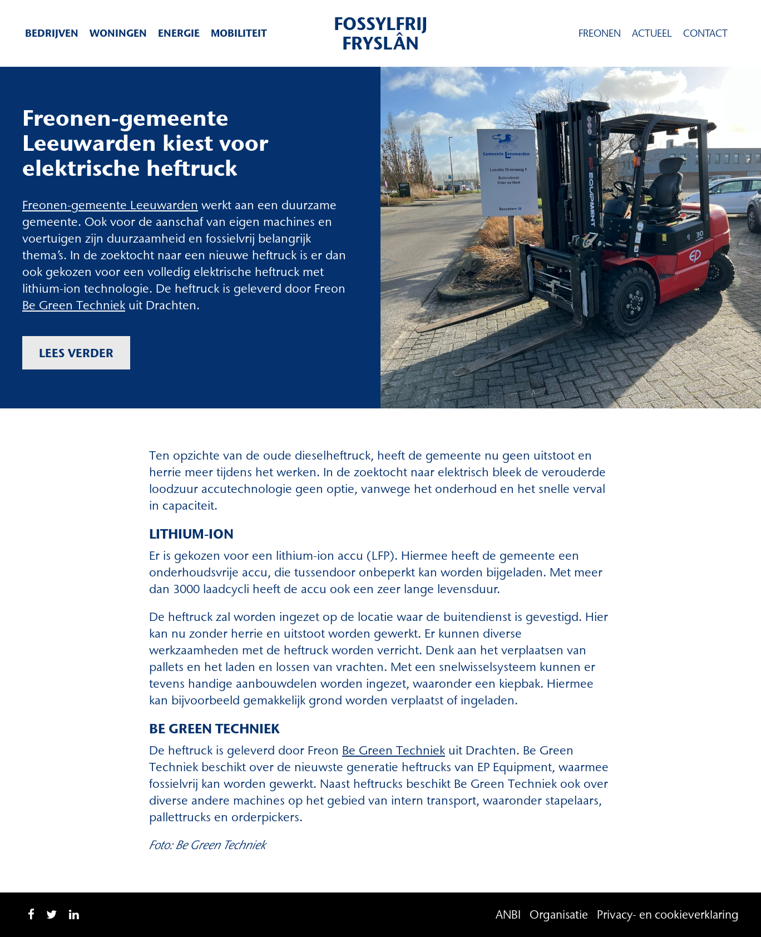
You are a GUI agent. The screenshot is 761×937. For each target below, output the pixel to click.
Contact (705, 33)
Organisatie (559, 914)
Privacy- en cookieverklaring (668, 914)
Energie (179, 33)
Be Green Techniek (73, 305)
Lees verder (76, 353)
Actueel (652, 33)
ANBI (508, 914)
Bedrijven (51, 33)
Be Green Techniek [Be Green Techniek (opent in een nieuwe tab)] (393, 750)
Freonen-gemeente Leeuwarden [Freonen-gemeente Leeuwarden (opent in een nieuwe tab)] (110, 205)
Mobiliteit (239, 33)
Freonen (600, 33)
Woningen (118, 33)
